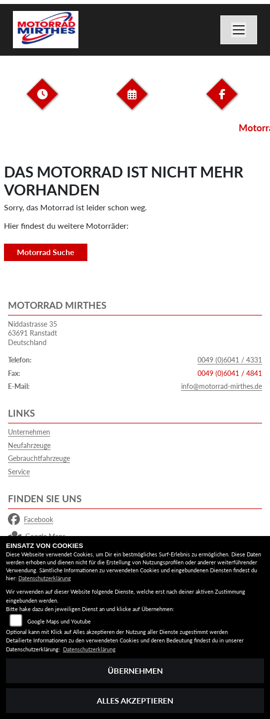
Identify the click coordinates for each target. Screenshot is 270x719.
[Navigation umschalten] (238, 29)
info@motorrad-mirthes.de (221, 386)
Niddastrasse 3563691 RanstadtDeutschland (32, 333)
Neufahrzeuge (29, 445)
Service (19, 471)
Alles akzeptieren (135, 700)
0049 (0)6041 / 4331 (230, 360)
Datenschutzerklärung (44, 578)
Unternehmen (29, 432)
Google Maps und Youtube (59, 621)
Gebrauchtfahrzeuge (39, 458)
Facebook (30, 519)
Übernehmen (135, 670)
